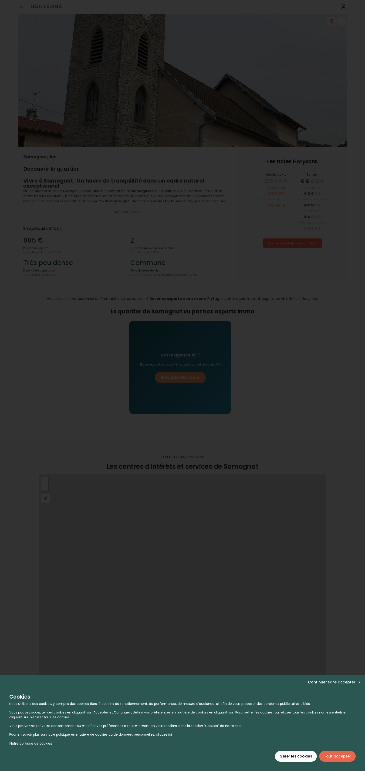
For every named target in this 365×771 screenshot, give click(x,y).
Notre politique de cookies (30, 743)
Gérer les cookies (296, 756)
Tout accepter (337, 756)
